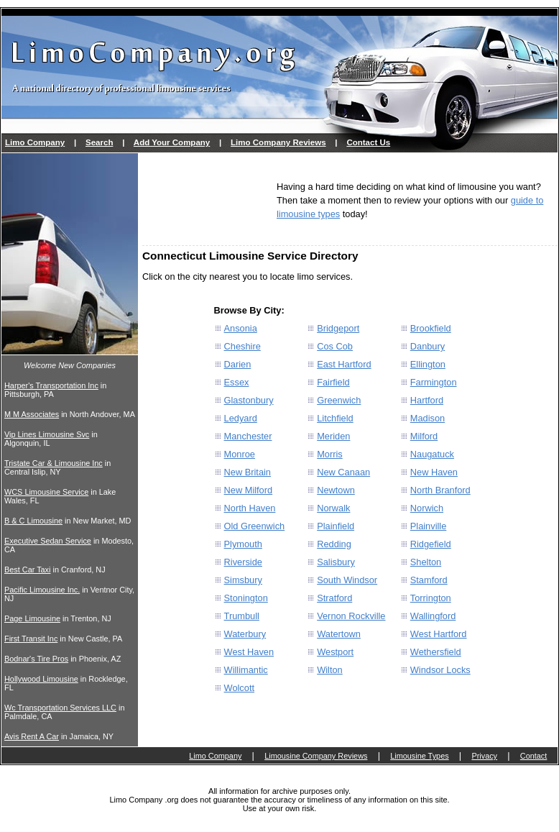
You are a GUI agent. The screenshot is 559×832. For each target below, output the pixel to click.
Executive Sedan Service (47, 540)
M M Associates (31, 414)
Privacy (484, 755)
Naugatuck (432, 454)
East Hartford (344, 364)
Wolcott (239, 687)
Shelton (425, 562)
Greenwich (339, 400)
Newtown (336, 490)
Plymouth (243, 544)
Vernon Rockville (351, 616)
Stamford (429, 580)
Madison (427, 418)
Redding (334, 544)
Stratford (334, 598)
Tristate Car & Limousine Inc (53, 463)
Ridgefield (430, 544)
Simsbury (243, 580)
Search (99, 142)
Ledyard (240, 418)
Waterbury (245, 633)
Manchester (248, 436)
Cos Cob (335, 346)
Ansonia (240, 328)
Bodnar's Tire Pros (36, 658)
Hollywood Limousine (41, 679)
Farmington (433, 382)
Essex (236, 382)
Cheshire (242, 346)
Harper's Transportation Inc (51, 385)
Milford (424, 436)
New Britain (247, 472)
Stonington (246, 598)
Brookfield (430, 328)
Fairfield (333, 382)
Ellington (427, 364)
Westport (335, 651)
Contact (533, 755)
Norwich (426, 508)
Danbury (427, 346)
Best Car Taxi (27, 569)
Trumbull (241, 616)
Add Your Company (172, 142)
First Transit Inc (30, 638)
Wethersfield (435, 651)
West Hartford (438, 633)
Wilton (330, 669)
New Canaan (343, 472)
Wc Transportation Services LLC (60, 707)
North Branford (440, 490)
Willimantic (246, 669)
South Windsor (347, 580)
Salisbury (336, 562)
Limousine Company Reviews (315, 755)
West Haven (249, 651)
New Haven (434, 472)
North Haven (250, 508)
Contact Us (368, 142)
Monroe (239, 454)
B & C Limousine (33, 520)
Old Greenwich (254, 526)
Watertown (339, 633)
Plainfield (335, 526)
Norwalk (333, 508)
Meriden (333, 436)
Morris (330, 454)
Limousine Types (419, 755)
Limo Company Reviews (278, 142)
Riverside (243, 562)
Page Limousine (32, 618)
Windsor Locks (440, 669)
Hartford (426, 400)
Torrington (430, 598)
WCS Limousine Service (46, 492)
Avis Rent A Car (31, 736)
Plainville (428, 526)
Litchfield (335, 418)
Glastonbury (249, 400)
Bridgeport (338, 328)
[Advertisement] (205, 200)
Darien (237, 364)
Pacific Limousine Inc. (42, 589)
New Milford (248, 490)
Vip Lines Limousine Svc (46, 434)
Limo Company (35, 142)
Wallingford (433, 616)
